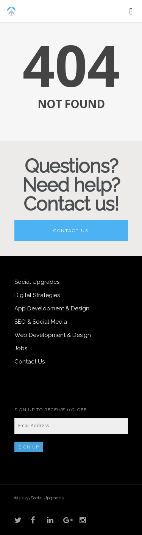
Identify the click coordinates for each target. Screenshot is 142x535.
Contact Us (71, 230)
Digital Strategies (37, 295)
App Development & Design (51, 308)
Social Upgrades (36, 282)
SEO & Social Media (40, 321)
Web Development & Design (52, 335)
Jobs (20, 348)
